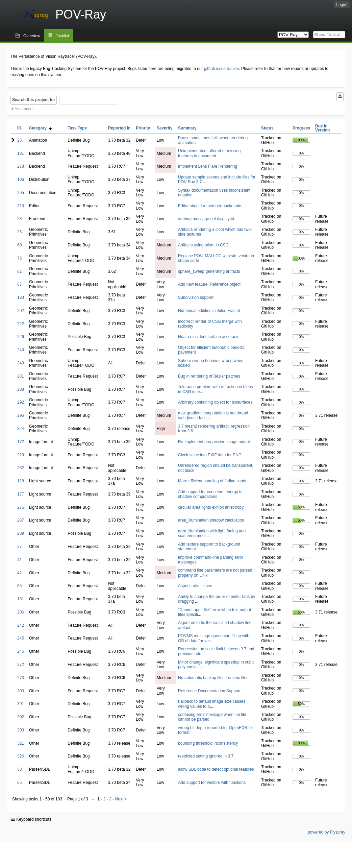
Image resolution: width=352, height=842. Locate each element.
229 (20, 455)
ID (19, 128)
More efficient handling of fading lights (212, 481)
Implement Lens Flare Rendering (207, 166)
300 (20, 691)
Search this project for (33, 99)
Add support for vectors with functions (212, 782)
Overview (31, 35)
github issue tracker (221, 68)
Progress (301, 128)
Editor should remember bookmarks (210, 205)
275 (20, 507)
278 (20, 166)
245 (20, 638)
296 (20, 415)
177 (20, 494)
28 (19, 218)
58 (19, 769)
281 (20, 376)
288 (20, 389)
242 (20, 625)
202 (20, 310)
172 (20, 441)
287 (20, 520)
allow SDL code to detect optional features (216, 769)
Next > (121, 799)
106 (20, 179)
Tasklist (62, 35)
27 (19, 546)
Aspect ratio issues (195, 585)
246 (20, 651)
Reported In (119, 128)
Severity (165, 128)
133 (20, 297)
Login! (341, 4)
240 (20, 349)
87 (19, 284)
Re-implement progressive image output (214, 441)
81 (19, 271)
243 (20, 363)
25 (19, 140)
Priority (143, 128)
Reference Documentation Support (209, 691)
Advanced (23, 108)
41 (19, 559)
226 (20, 336)
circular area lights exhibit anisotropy (211, 507)
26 (19, 232)
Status (267, 128)
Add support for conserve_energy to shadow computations (210, 494)
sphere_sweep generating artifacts (209, 271)
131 (20, 599)
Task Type (77, 128)
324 (20, 428)
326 (20, 756)
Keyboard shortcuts (31, 819)
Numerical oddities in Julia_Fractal (209, 310)
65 (19, 782)
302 (20, 717)
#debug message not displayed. (206, 218)
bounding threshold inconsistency (208, 743)
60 (19, 245)
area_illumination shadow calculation (211, 520)
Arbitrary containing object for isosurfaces (215, 402)
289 (20, 533)
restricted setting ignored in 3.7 (205, 756)
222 (20, 323)
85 (19, 585)
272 (20, 664)
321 (20, 743)
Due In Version (322, 128)
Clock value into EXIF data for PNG (210, 455)
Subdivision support (195, 297)
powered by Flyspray (326, 832)
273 (20, 677)
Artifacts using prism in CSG (203, 245)
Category (40, 128)
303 (20, 730)
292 (20, 402)
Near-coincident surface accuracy (208, 336)
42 (19, 573)
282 (20, 467)
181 (20, 153)
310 (20, 205)
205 (20, 192)
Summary (187, 128)
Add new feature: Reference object (209, 284)
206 (20, 612)
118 (20, 481)
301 (20, 703)
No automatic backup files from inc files (213, 677)
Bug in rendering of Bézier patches (209, 376)
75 (19, 258)
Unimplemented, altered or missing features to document (209, 153)
